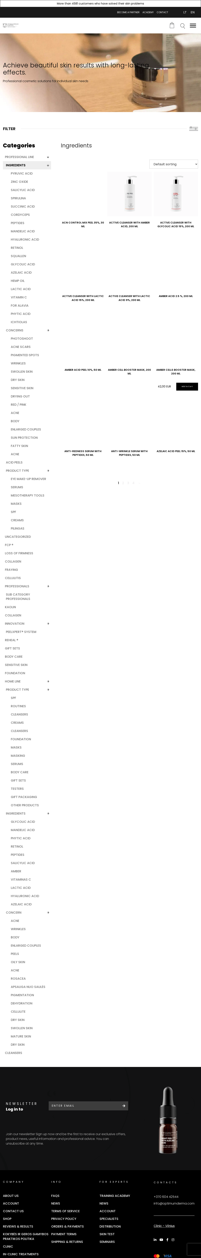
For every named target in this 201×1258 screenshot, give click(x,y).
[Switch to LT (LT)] (185, 12)
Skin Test (107, 1234)
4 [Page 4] (133, 483)
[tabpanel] (100, 72)
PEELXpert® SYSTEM (21, 632)
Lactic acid (21, 289)
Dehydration (21, 1003)
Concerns (14, 330)
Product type (17, 470)
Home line (13, 681)
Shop (7, 1219)
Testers (17, 788)
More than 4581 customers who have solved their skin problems (100, 4)
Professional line (19, 157)
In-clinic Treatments (21, 1254)
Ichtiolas (19, 322)
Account (11, 1203)
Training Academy (115, 1196)
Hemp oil (18, 281)
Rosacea (18, 978)
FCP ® (9, 545)
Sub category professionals (18, 596)
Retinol (17, 248)
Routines (18, 706)
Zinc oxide (19, 181)
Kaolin (10, 607)
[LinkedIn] (156, 1239)
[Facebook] (168, 1239)
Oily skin (18, 962)
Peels (15, 954)
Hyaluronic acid (25, 239)
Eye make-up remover (28, 479)
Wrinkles (18, 363)
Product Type (17, 689)
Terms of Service (65, 1211)
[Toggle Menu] (193, 25)
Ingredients (16, 165)
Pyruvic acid (22, 173)
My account (173, 12)
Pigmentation (22, 995)
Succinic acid (23, 206)
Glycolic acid (23, 264)
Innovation (14, 623)
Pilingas (17, 528)
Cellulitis (13, 578)
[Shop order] (173, 164)
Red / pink (18, 404)
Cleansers (19, 714)
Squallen (18, 256)
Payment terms (64, 1234)
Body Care (19, 772)
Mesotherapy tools (27, 495)
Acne (15, 413)
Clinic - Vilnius (164, 1226)
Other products (25, 805)
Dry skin (18, 380)
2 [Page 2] (123, 483)
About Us (11, 1196)
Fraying (11, 569)
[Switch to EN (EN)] (192, 12)
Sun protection (24, 437)
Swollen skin (22, 371)
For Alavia (19, 305)
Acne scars (21, 347)
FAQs (55, 1196)
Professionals (17, 586)
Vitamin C (19, 297)
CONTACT (162, 12)
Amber (16, 871)
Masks (16, 503)
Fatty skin (19, 446)
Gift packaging (24, 797)
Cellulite (18, 1011)
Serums (17, 487)
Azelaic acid (21, 272)
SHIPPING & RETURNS (67, 1242)
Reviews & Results (18, 1226)
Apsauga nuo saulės (28, 987)
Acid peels (14, 462)
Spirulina (18, 198)
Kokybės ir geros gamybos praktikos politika (25, 1236)
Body (15, 421)
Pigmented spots (25, 355)
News (55, 1203)
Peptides (17, 223)
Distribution (110, 1226)
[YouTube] (162, 1239)
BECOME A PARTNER (128, 12)
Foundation (15, 673)
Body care (14, 656)
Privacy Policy (63, 1219)
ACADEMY (148, 12)
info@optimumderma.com (174, 1203)
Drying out (20, 396)
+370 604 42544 (166, 1197)
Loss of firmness (19, 553)
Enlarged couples (26, 429)
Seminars (107, 1242)
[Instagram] (173, 1239)
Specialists (109, 1219)
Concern (13, 912)
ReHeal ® (11, 640)
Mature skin (21, 1036)
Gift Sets (12, 648)
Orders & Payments (67, 1226)
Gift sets (18, 780)
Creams (17, 520)
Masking (18, 755)
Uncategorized (18, 536)
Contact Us (13, 1211)
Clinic (8, 1246)
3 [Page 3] (128, 483)
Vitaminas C (21, 879)
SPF (13, 512)
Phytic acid (20, 314)
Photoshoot (22, 338)
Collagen (13, 561)
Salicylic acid (23, 190)
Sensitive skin (22, 388)
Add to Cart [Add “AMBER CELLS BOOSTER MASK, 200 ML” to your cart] (187, 386)
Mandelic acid (23, 231)
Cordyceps (20, 214)
